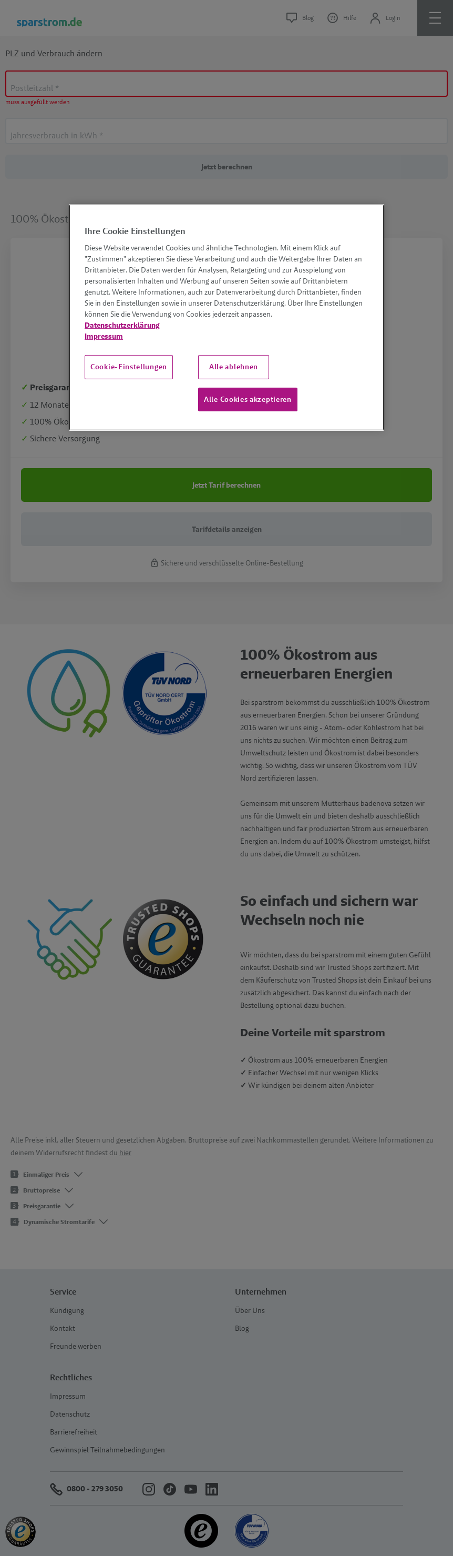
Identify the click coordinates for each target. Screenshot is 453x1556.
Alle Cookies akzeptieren (248, 399)
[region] (226, 317)
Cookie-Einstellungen (128, 366)
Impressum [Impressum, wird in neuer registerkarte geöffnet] (104, 336)
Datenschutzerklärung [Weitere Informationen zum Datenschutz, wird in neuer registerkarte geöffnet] (122, 325)
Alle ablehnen (233, 366)
